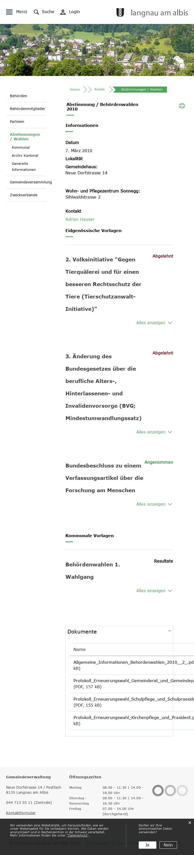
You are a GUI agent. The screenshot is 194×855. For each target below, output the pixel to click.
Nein (168, 845)
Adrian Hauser (79, 219)
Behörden (18, 96)
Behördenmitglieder (27, 108)
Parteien (17, 121)
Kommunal (21, 147)
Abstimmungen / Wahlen (26, 136)
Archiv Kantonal (25, 155)
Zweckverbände (23, 195)
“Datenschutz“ (78, 835)
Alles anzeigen (150, 323)
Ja (147, 845)
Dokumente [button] (82, 632)
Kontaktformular (21, 813)
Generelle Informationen (24, 166)
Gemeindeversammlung (31, 182)
